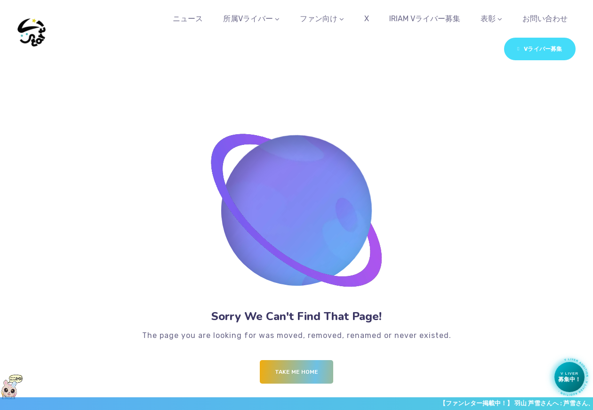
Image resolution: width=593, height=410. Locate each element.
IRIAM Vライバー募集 (424, 18)
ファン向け (318, 18)
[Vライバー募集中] (569, 377)
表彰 (488, 18)
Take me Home (296, 372)
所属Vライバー (248, 18)
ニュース (188, 18)
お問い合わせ (545, 18)
